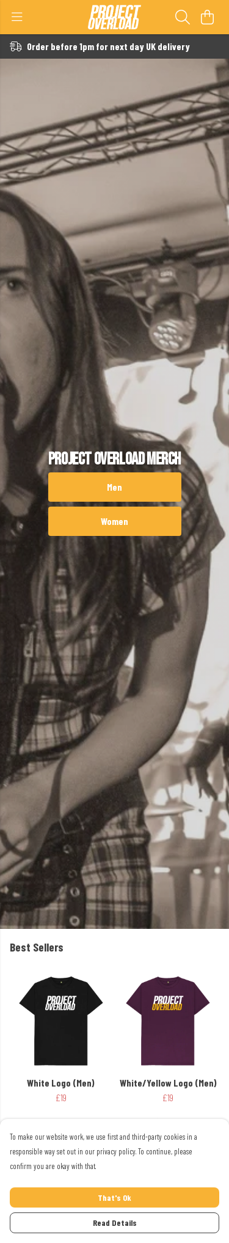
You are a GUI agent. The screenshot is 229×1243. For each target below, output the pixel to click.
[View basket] (207, 17)
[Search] (182, 17)
